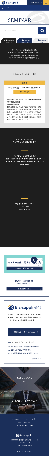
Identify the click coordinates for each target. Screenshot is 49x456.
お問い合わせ (35, 3)
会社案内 (15, 419)
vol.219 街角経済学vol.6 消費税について (23, 353)
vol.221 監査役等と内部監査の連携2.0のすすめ (24, 346)
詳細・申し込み (24, 92)
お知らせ (27, 422)
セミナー (33, 419)
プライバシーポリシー (24, 425)
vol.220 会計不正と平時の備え (19, 350)
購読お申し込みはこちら (24, 332)
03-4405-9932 (26, 445)
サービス (24, 419)
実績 (20, 422)
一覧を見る (35, 358)
